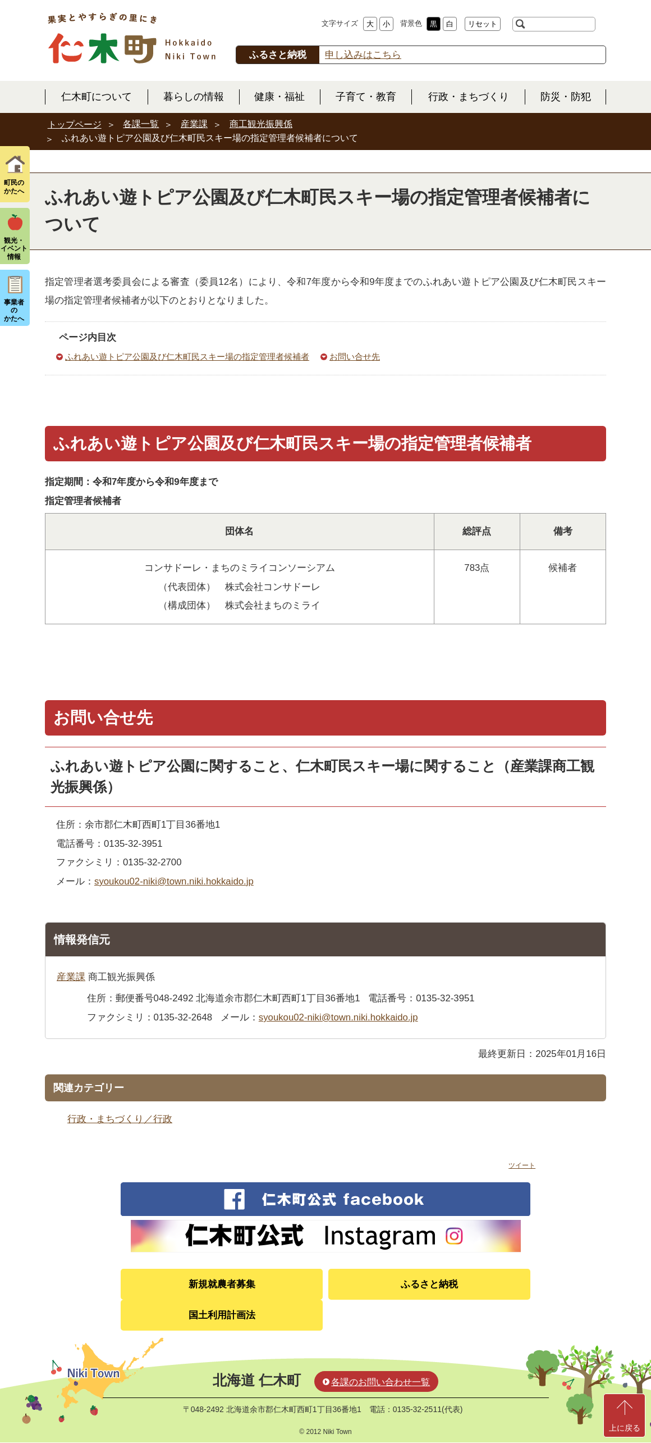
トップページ (75, 124)
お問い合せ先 (354, 356)
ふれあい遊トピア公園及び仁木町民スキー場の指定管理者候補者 (187, 356)
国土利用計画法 (222, 1315)
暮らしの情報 (193, 96)
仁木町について (96, 96)
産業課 (194, 124)
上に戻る (624, 1427)
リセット (482, 24)
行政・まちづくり (468, 96)
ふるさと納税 (429, 1284)
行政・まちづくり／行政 (119, 1119)
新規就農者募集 (222, 1284)
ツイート (521, 1165)
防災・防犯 (565, 96)
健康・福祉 (279, 96)
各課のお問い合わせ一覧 (380, 1382)
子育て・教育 (366, 96)
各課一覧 (141, 124)
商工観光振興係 (261, 124)
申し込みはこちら (363, 54)
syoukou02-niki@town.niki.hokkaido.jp (174, 881)
